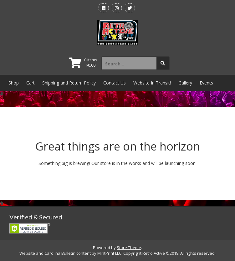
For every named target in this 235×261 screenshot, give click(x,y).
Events (206, 83)
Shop (13, 83)
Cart (30, 83)
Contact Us (114, 83)
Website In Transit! (152, 83)
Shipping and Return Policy (69, 83)
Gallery (185, 83)
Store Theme (129, 247)
